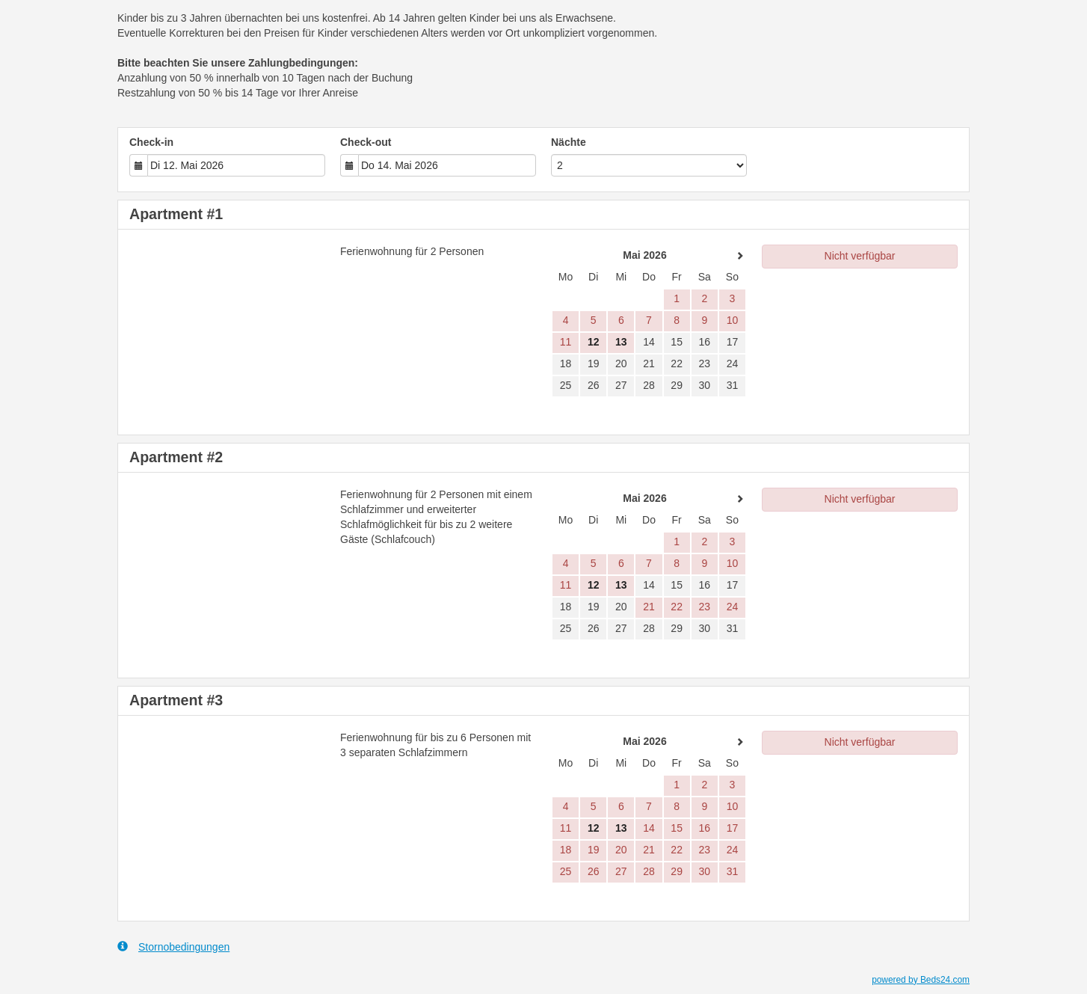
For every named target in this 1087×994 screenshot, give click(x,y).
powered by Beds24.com (921, 980)
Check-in (151, 142)
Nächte (568, 142)
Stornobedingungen (173, 946)
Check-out (365, 142)
